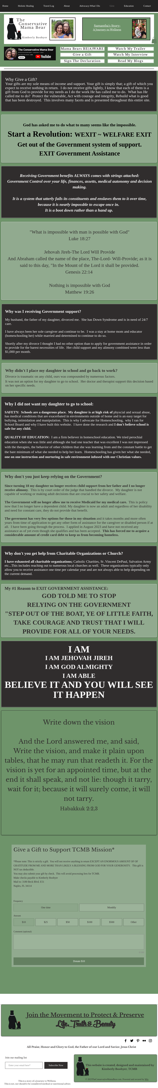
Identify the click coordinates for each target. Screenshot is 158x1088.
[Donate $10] (79, 961)
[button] (154, 40)
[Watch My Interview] (130, 55)
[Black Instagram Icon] (150, 1041)
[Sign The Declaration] (82, 61)
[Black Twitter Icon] (132, 1041)
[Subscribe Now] (56, 1065)
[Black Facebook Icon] (126, 1041)
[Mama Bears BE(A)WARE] (82, 49)
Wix (146, 1079)
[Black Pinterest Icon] (138, 1041)
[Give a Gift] (82, 55)
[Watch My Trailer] (130, 49)
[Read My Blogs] (130, 61)
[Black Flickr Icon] (144, 1041)
